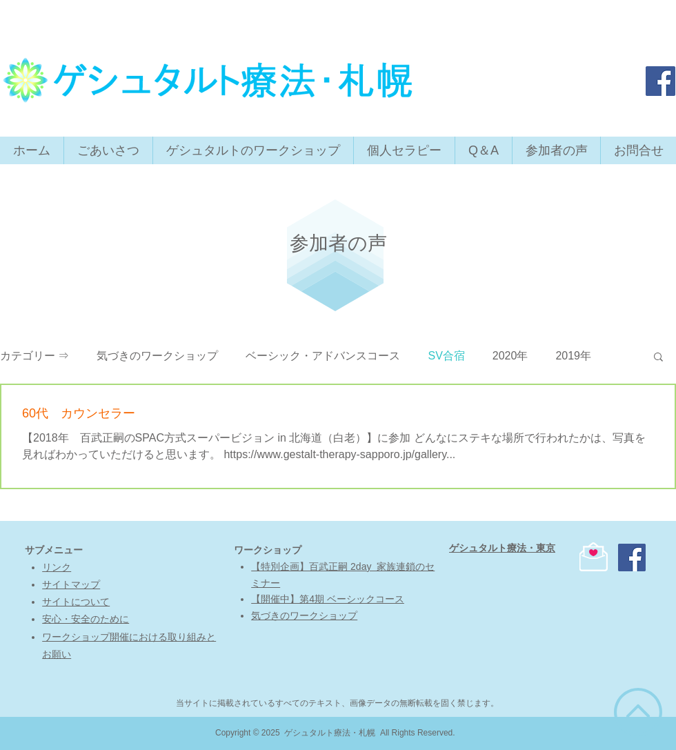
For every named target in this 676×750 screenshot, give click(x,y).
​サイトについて (76, 601)
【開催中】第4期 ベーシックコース (327, 598)
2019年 (573, 356)
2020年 (510, 356)
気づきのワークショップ (157, 356)
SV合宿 (446, 356)
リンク (56, 567)
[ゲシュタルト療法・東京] (660, 81)
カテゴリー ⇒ (34, 356)
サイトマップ (71, 584)
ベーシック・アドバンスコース (323, 356)
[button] (658, 358)
